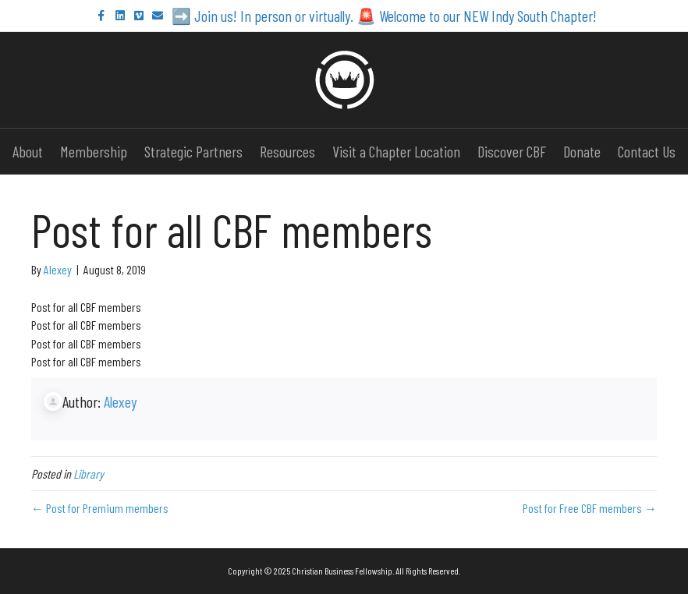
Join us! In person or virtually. (272, 15)
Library (88, 473)
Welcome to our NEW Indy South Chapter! (488, 15)
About (27, 151)
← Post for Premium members (99, 507)
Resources (287, 151)
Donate (582, 151)
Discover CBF (511, 151)
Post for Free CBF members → (590, 507)
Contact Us (647, 151)
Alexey (120, 401)
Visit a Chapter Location (396, 151)
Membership (93, 151)
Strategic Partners (193, 151)
